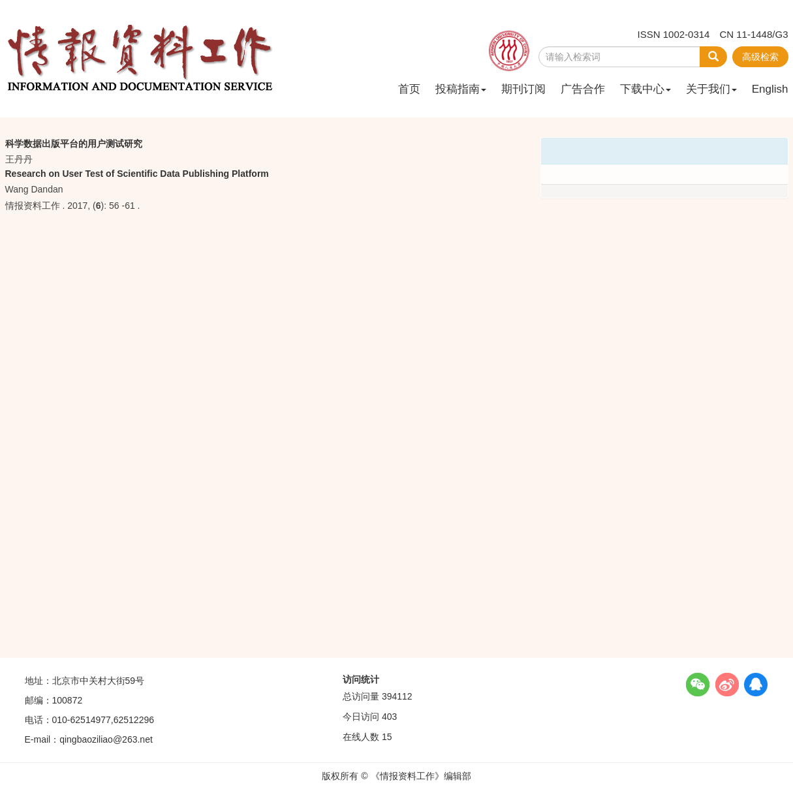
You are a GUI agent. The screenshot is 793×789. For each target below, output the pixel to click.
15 (387, 737)
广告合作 (583, 89)
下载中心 (645, 89)
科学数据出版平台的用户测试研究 (73, 143)
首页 (409, 89)
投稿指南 (460, 89)
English (770, 89)
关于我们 (711, 89)
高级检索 (760, 57)
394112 (397, 696)
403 (389, 716)
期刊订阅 (523, 89)
